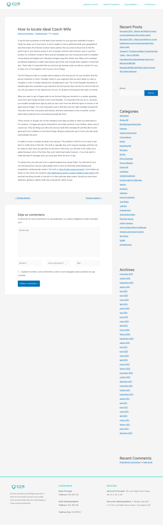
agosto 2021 (125, 399)
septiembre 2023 (127, 339)
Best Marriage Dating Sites (131, 124)
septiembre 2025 (127, 283)
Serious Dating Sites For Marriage (134, 227)
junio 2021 (124, 407)
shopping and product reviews (132, 232)
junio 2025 (124, 295)
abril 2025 (124, 304)
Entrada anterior (23, 198)
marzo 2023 (125, 364)
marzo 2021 (125, 420)
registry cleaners (127, 223)
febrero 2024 (125, 334)
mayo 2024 (124, 321)
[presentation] (140, 4)
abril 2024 (124, 326)
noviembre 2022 (126, 373)
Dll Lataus (124, 150)
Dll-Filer (123, 154)
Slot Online (124, 236)
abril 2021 (124, 416)
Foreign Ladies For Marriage (131, 180)
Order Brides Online (128, 214)
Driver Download (126, 159)
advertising (124, 116)
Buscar (123, 88)
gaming (123, 184)
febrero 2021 (125, 424)
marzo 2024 (125, 330)
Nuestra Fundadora (115, 4)
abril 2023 (124, 360)
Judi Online (124, 202)
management (125, 210)
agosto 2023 (125, 343)
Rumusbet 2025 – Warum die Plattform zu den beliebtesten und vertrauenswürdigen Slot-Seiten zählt (137, 43)
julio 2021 (124, 403)
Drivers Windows (127, 163)
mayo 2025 (124, 300)
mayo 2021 (124, 412)
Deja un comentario (26, 33)
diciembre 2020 (126, 433)
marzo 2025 (125, 308)
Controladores (126, 137)
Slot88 (122, 240)
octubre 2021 (125, 390)
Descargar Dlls (126, 146)
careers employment (128, 133)
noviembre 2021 (126, 386)
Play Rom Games (127, 219)
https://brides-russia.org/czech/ (72, 169)
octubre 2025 (125, 278)
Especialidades (133, 4)
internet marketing (127, 197)
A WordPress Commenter (130, 462)
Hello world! (149, 462)
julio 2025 (124, 291)
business (123, 128)
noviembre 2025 (126, 274)
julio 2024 (124, 313)
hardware (123, 193)
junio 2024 (124, 317)
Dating (122, 141)
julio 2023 (124, 347)
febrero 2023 (125, 369)
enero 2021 (124, 429)
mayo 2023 (124, 356)
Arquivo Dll (124, 120)
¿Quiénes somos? (95, 4)
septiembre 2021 (127, 394)
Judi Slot (123, 206)
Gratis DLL (124, 189)
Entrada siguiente (93, 198)
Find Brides (124, 172)
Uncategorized (42, 33)
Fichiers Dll (124, 167)
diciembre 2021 (126, 381)
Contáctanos (150, 4)
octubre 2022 (125, 377)
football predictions (128, 176)
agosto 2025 (125, 287)
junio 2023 (124, 351)
